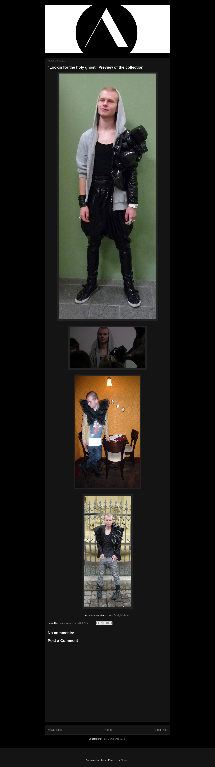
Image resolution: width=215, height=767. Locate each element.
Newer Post (55, 729)
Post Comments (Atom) (114, 739)
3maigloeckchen (122, 615)
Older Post (160, 729)
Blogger (125, 760)
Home (108, 729)
